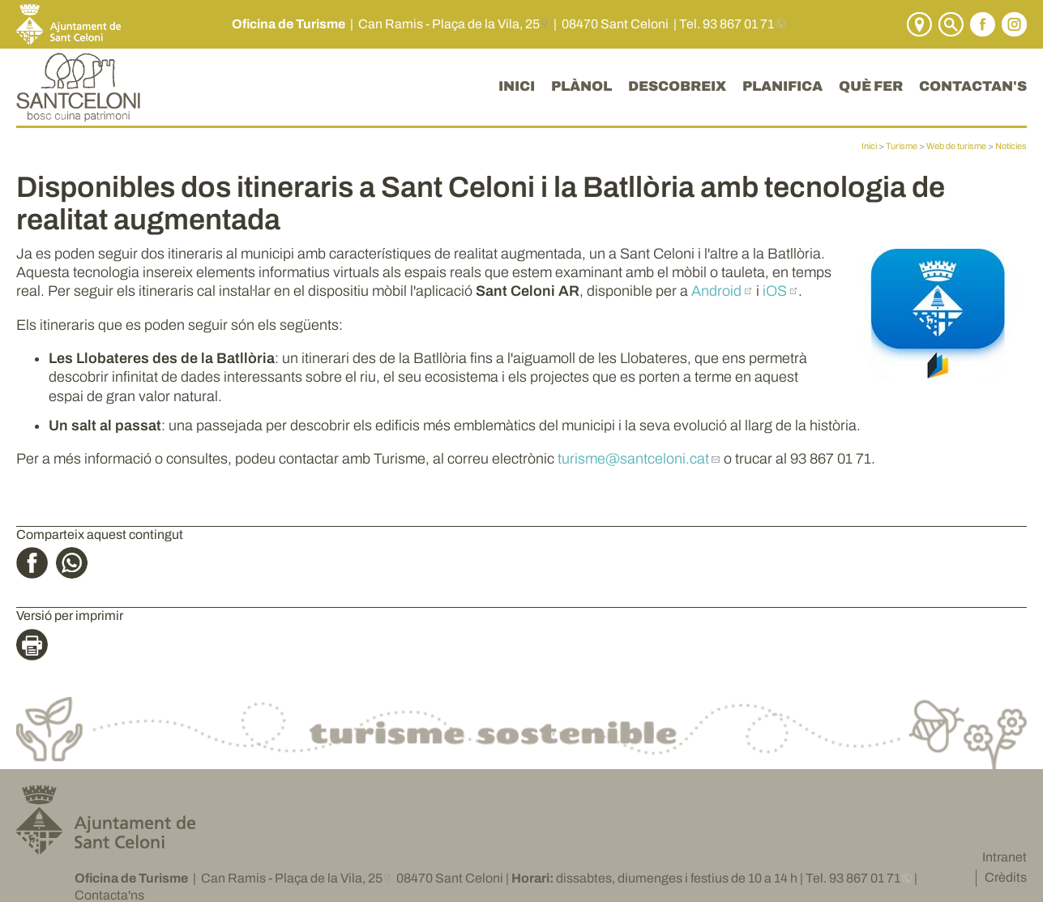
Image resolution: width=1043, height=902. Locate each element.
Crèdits (1006, 877)
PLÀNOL (581, 86)
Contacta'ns (109, 895)
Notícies (1011, 146)
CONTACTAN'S (973, 86)
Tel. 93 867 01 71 (726, 24)
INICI (516, 86)
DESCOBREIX (677, 86)
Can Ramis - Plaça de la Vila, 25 (449, 24)
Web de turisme (956, 146)
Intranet (1004, 857)
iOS (775, 291)
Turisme (901, 146)
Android (716, 291)
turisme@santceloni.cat (633, 459)
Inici (869, 146)
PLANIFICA (782, 86)
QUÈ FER (871, 86)
